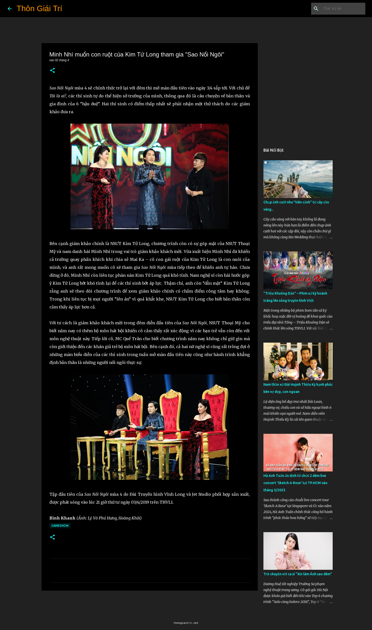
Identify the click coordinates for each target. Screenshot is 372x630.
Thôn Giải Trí (39, 8)
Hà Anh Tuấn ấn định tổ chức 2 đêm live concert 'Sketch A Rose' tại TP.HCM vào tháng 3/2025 (295, 483)
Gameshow (60, 525)
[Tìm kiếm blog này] (339, 9)
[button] (52, 70)
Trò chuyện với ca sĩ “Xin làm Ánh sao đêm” (297, 574)
